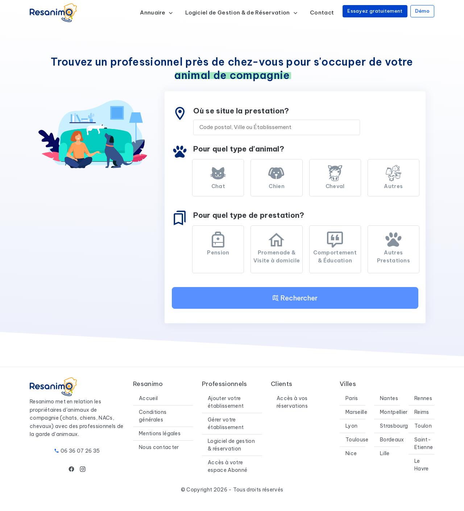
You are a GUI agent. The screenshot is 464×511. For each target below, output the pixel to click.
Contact (322, 12)
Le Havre (421, 465)
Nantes (389, 398)
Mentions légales (160, 433)
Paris (351, 398)
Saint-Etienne (423, 443)
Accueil (148, 398)
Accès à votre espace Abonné (227, 466)
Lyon (351, 426)
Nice (351, 453)
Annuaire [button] (157, 12)
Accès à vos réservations (292, 402)
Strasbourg (394, 426)
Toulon (423, 426)
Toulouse (357, 439)
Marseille (356, 412)
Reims (421, 412)
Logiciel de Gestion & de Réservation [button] (241, 12)
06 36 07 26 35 (80, 451)
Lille (385, 453)
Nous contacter (159, 447)
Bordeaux (392, 439)
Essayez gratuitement (374, 11)
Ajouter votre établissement (226, 402)
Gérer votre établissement (226, 423)
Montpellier (394, 412)
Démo (422, 11)
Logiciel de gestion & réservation (231, 445)
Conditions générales (152, 416)
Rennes (423, 398)
